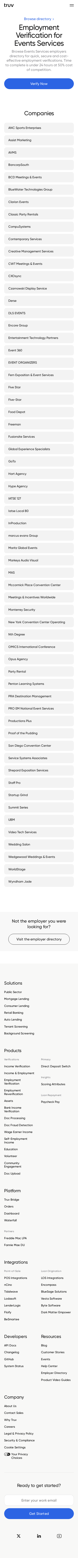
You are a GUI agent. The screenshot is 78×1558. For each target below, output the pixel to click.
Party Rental (17, 671)
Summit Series (18, 807)
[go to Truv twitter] (18, 1535)
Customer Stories (53, 1352)
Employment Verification (12, 1081)
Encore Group (18, 325)
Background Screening (19, 1033)
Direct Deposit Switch (55, 1066)
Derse (12, 301)
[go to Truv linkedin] (39, 1535)
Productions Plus (20, 721)
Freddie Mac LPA (15, 1238)
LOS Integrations (52, 1278)
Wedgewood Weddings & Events (31, 857)
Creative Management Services (30, 251)
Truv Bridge (11, 1199)
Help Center (49, 1366)
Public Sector (13, 992)
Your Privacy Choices (16, 1456)
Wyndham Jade (20, 881)
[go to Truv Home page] (9, 5)
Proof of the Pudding (23, 733)
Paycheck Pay (50, 1102)
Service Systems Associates (27, 758)
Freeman (14, 424)
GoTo (12, 461)
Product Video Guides (56, 1380)
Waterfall (10, 1220)
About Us (10, 1406)
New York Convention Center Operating (36, 622)
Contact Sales (13, 1413)
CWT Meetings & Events (25, 264)
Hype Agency (18, 486)
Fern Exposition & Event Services (31, 375)
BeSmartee (11, 1319)
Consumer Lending (16, 1006)
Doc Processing (14, 1118)
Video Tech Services (22, 832)
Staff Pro (14, 783)
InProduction (17, 523)
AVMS (12, 152)
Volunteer (10, 1156)
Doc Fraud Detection (18, 1125)
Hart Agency (17, 474)
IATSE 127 (14, 498)
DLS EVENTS (16, 313)
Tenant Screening (16, 1026)
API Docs (10, 1345)
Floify (7, 1312)
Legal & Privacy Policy (19, 1433)
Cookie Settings (15, 1447)
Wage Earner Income (18, 1132)
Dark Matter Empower (56, 1312)
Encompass (48, 1285)
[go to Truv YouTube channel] (59, 1535)
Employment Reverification (13, 1092)
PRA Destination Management (29, 696)
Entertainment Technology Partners (33, 338)
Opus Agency (18, 659)
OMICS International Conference (31, 647)
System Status (14, 1366)
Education (11, 1149)
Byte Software (51, 1305)
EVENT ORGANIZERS (22, 362)
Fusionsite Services (21, 436)
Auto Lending (13, 1019)
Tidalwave (11, 1291)
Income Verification (17, 1066)
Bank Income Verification (12, 1109)
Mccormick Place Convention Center (34, 585)
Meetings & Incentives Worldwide (31, 597)
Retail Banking (13, 1013)
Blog (44, 1345)
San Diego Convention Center (29, 745)
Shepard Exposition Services (28, 770)
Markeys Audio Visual (23, 560)
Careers (9, 1427)
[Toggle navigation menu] (71, 5)
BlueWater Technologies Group (30, 189)
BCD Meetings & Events (25, 177)
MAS (11, 572)
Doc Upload (12, 1173)
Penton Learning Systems (26, 684)
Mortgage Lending (16, 999)
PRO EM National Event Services (31, 708)
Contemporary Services (25, 239)
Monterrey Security (21, 610)
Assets (8, 1101)
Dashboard (11, 1213)
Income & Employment (19, 1073)
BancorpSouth (18, 165)
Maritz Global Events (22, 548)
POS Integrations (15, 1278)
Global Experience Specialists (29, 449)
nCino (8, 1285)
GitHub (9, 1359)
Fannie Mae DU (14, 1245)
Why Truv (10, 1420)
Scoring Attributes (53, 1084)
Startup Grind (18, 795)
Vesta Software (51, 1298)
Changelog (11, 1352)
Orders (8, 1206)
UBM (11, 820)
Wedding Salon (19, 844)
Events (45, 1359)
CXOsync (14, 276)
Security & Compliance (19, 1440)
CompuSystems (19, 226)
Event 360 (15, 350)
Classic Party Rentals (23, 214)
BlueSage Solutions (54, 1291)
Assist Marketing (19, 140)
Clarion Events (18, 202)
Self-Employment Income (15, 1140)
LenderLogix (12, 1305)
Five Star (14, 387)
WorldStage (16, 869)
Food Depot (16, 412)
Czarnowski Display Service (27, 288)
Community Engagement (12, 1164)
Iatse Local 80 (18, 511)
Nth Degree (16, 634)
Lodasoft (10, 1298)
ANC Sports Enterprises (24, 128)
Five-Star (14, 400)
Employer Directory (54, 1373)
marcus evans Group (23, 535)
